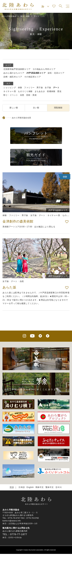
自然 (22, 95)
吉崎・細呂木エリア (12, 77)
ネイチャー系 (9, 91)
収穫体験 (51, 91)
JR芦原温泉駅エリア (36, 73)
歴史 (59, 91)
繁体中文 (49, 487)
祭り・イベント (10, 95)
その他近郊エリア (32, 77)
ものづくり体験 (25, 91)
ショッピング (9, 87)
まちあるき (40, 91)
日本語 (22, 487)
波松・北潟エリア (56, 73)
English (30, 487)
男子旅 (40, 87)
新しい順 (14, 108)
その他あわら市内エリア (44, 69)
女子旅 (48, 87)
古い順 (36, 108)
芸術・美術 (31, 95)
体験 (20, 87)
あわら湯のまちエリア (13, 73)
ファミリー (29, 87)
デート (56, 87)
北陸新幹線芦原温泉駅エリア (17, 69)
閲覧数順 (58, 108)
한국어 (58, 487)
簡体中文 (39, 487)
